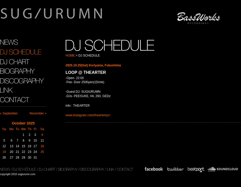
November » (38, 113)
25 (42, 152)
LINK (6, 90)
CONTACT (15, 100)
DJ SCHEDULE (20, 52)
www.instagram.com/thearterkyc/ (88, 115)
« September (9, 113)
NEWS (9, 42)
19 (4, 152)
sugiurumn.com (75, 16)
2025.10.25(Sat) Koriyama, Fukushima (93, 65)
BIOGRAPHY (17, 71)
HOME (70, 55)
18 (42, 146)
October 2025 (23, 123)
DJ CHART (15, 61)
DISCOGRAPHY (22, 80)
